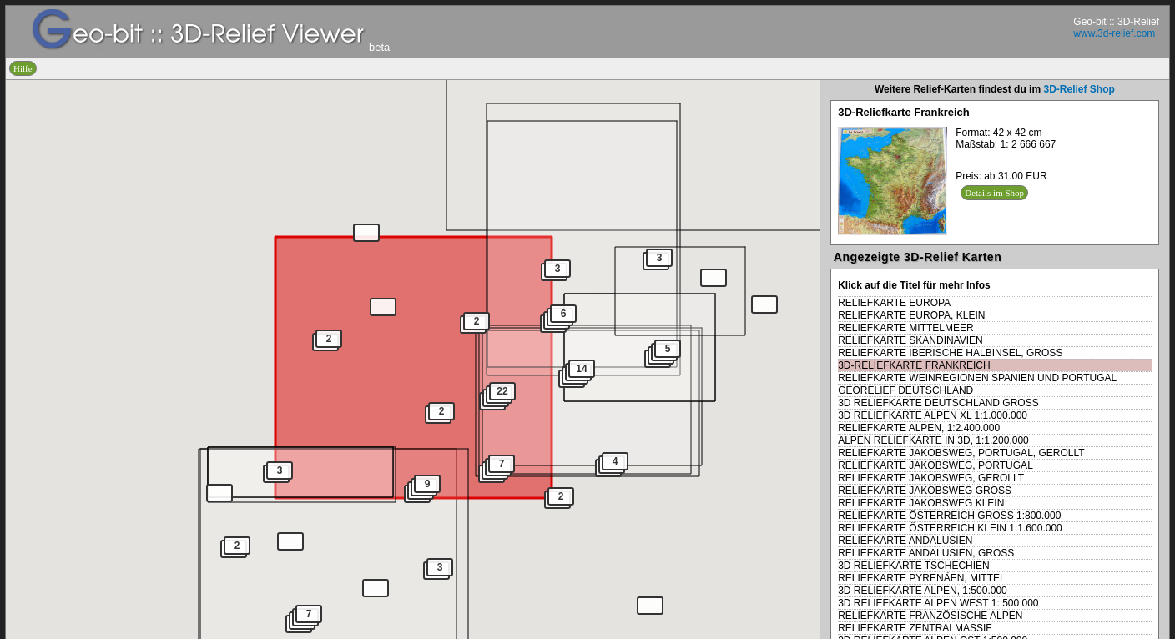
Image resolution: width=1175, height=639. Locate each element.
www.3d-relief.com (1114, 33)
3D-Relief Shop (1078, 89)
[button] (764, 304)
